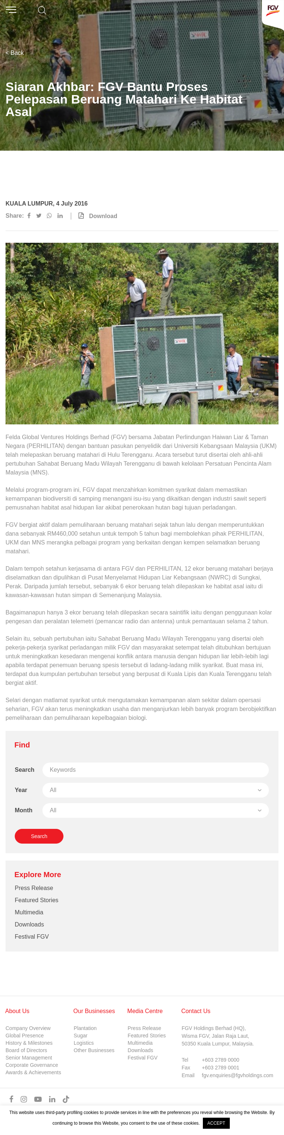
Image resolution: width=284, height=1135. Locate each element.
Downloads (29, 924)
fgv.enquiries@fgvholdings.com (237, 1075)
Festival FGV (32, 936)
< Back (15, 53)
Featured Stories (36, 900)
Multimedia (29, 912)
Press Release (34, 888)
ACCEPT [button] (216, 1123)
